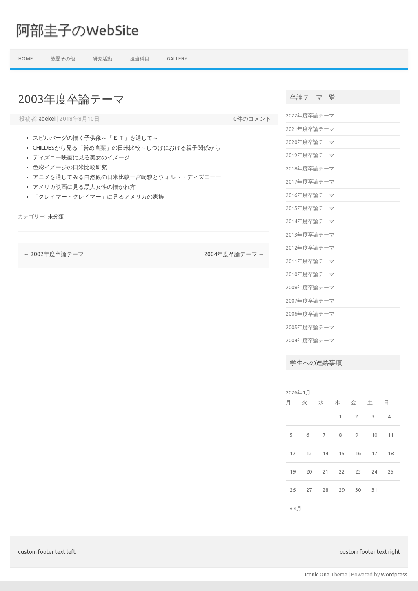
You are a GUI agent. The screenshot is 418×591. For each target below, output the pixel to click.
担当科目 (139, 58)
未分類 (56, 216)
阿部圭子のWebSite (77, 30)
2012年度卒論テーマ (310, 247)
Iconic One (317, 574)
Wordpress (394, 574)
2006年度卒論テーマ (310, 314)
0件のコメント (252, 118)
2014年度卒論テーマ (310, 221)
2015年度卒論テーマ (310, 208)
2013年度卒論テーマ (310, 234)
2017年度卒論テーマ (310, 181)
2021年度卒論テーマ (310, 129)
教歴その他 (63, 58)
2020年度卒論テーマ (310, 142)
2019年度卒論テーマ (310, 155)
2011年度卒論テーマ (310, 261)
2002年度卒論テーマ (54, 254)
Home (25, 58)
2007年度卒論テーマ (310, 300)
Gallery (177, 58)
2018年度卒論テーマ (310, 168)
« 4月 (296, 508)
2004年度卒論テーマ (234, 254)
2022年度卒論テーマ (310, 115)
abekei (47, 118)
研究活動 (102, 58)
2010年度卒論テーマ (310, 274)
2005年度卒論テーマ (310, 327)
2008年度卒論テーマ (310, 287)
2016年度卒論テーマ (310, 195)
